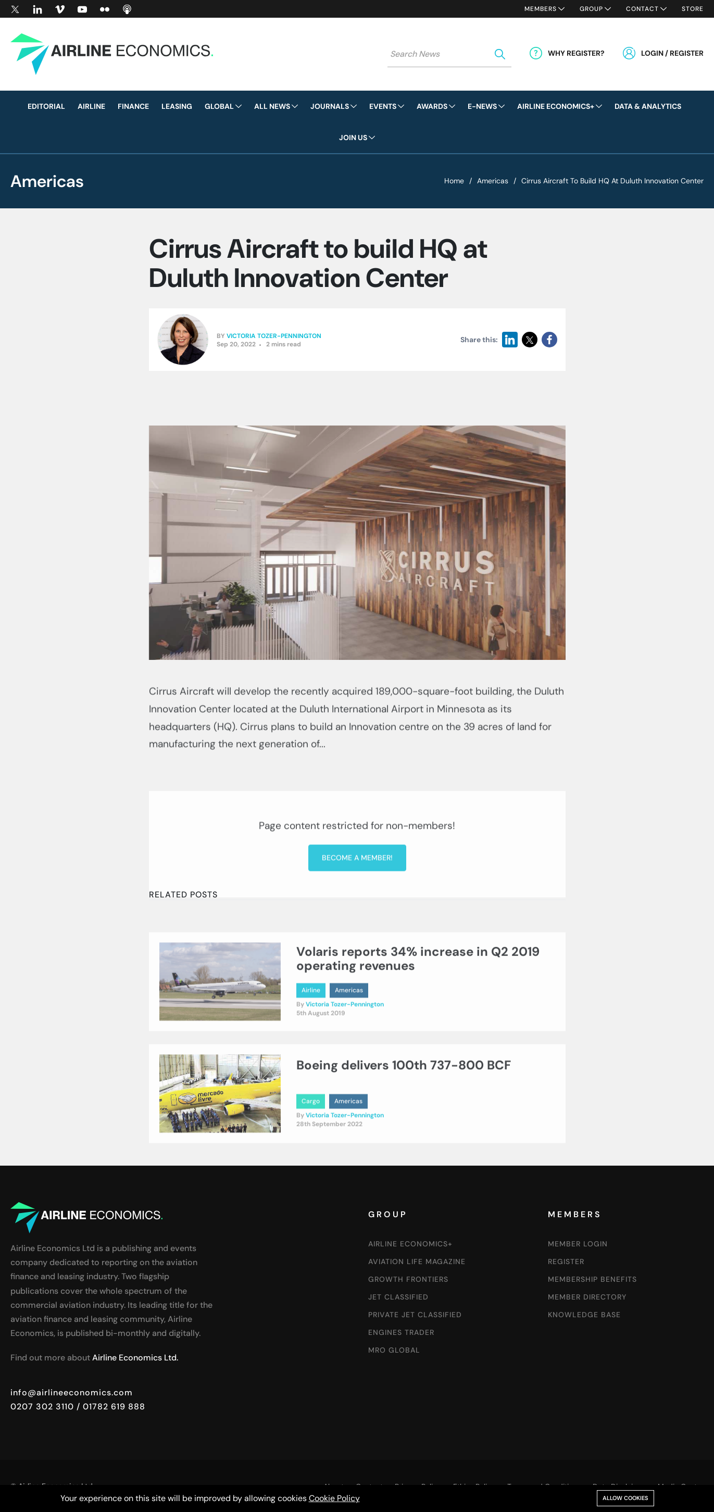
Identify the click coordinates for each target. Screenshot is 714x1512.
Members (540, 9)
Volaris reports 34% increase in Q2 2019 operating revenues (418, 1001)
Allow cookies (625, 1498)
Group (591, 9)
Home (454, 180)
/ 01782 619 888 (109, 1406)
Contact (642, 9)
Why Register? (576, 53)
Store (693, 9)
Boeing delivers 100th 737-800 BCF (403, 1107)
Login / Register (672, 53)
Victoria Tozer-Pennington (274, 336)
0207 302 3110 (42, 1406)
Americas (492, 180)
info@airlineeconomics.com (71, 1392)
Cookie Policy (334, 1498)
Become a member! (357, 949)
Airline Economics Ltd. (135, 1357)
